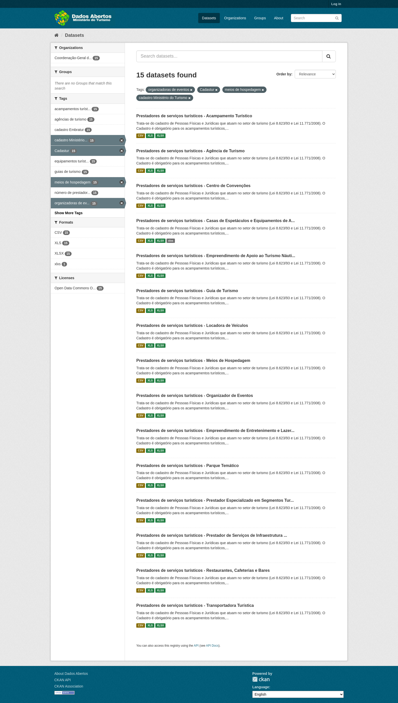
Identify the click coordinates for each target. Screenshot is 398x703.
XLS (150, 135)
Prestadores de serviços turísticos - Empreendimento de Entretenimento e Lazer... (215, 430)
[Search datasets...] (229, 56)
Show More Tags (68, 213)
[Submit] (337, 17)
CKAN (261, 679)
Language (260, 687)
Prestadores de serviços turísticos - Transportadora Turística (195, 605)
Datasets (209, 18)
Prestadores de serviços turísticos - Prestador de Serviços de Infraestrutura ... (211, 535)
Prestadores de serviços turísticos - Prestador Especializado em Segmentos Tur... (215, 500)
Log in (336, 4)
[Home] (56, 35)
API (196, 645)
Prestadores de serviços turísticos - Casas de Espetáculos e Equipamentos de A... (215, 221)
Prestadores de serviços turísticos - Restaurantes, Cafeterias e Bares (203, 570)
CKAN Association (68, 686)
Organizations (235, 18)
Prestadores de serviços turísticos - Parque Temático (187, 465)
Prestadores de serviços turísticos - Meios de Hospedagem (193, 360)
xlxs (170, 240)
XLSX (160, 135)
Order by (283, 74)
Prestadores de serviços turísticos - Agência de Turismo (190, 151)
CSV (140, 135)
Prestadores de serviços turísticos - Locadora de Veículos (192, 325)
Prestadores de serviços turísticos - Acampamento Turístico (194, 116)
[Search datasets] (316, 18)
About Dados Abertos (71, 674)
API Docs (212, 645)
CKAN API (62, 680)
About (278, 18)
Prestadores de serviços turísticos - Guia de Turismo (187, 291)
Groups (260, 18)
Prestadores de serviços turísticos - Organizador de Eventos (194, 395)
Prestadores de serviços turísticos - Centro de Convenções (193, 185)
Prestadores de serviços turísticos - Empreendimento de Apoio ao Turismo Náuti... (215, 256)
